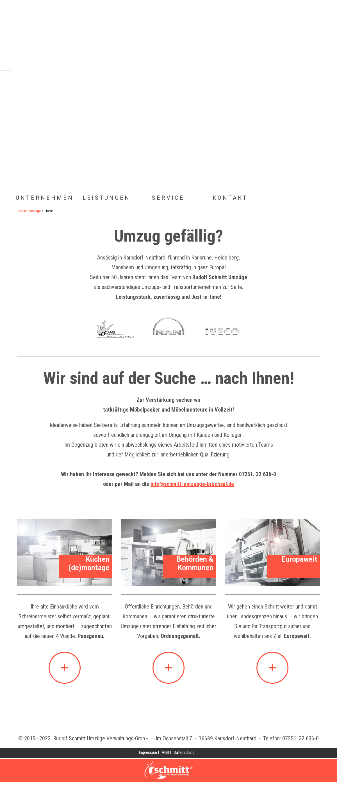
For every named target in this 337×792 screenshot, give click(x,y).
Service (168, 197)
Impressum (148, 752)
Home (153, 38)
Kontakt (230, 197)
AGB (165, 752)
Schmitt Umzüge (29, 211)
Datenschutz (184, 752)
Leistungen (106, 197)
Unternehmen (45, 197)
